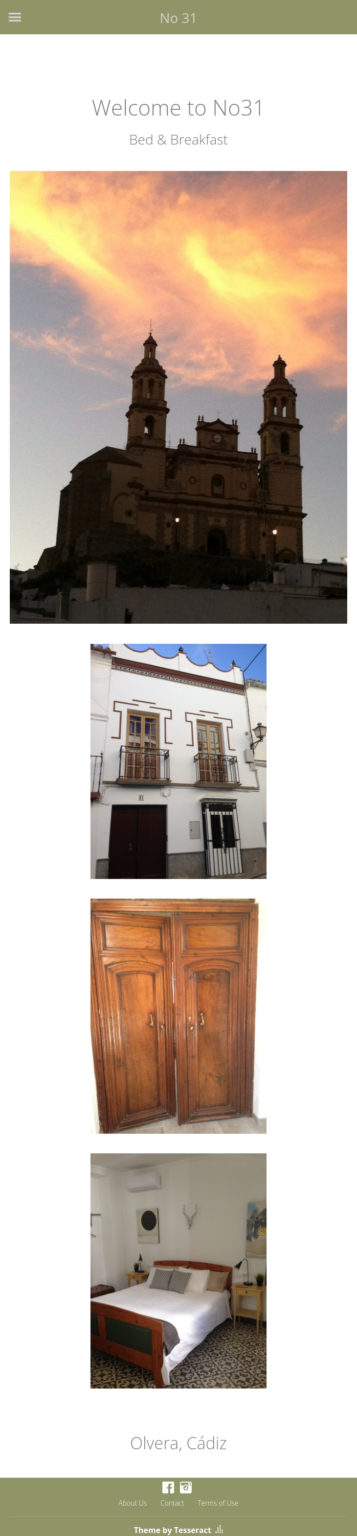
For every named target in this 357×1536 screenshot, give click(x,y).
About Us (132, 1503)
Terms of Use (218, 1503)
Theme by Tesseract (172, 1530)
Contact (172, 1503)
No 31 (178, 17)
